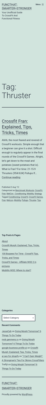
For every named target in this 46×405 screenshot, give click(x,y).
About (5, 241)
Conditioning (14, 197)
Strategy (38, 194)
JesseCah (7, 331)
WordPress (27, 394)
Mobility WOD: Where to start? (16, 270)
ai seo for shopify (10, 356)
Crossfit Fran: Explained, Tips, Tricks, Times (17, 127)
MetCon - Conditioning (16, 194)
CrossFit (38, 190)
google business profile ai (14, 347)
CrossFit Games (36, 197)
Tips (39, 200)
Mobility (30, 194)
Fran (4, 194)
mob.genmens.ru (10, 339)
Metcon (10, 200)
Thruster (32, 200)
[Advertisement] (23, 48)
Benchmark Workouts (24, 190)
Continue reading (11, 177)
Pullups (25, 200)
